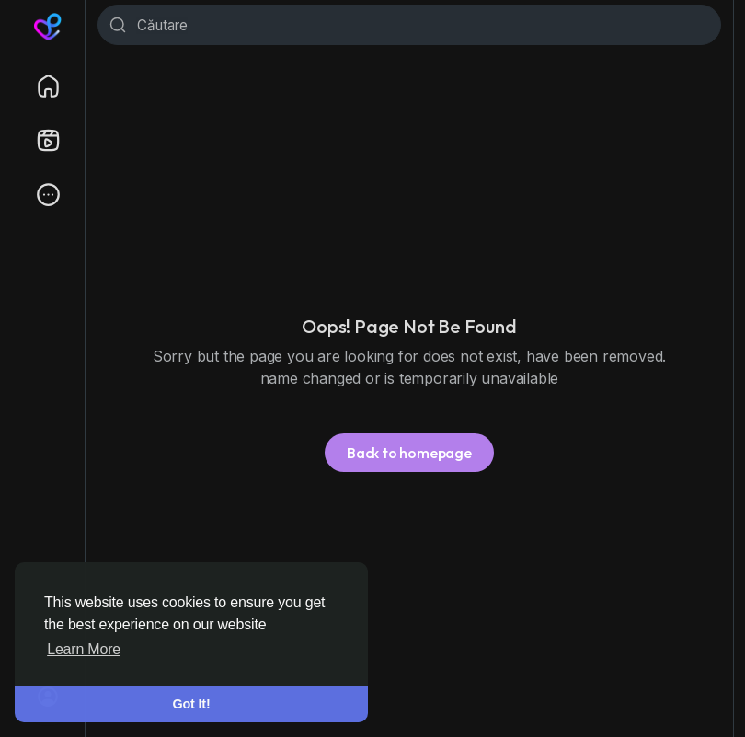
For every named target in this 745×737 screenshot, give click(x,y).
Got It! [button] (192, 704)
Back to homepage (409, 452)
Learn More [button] (83, 649)
